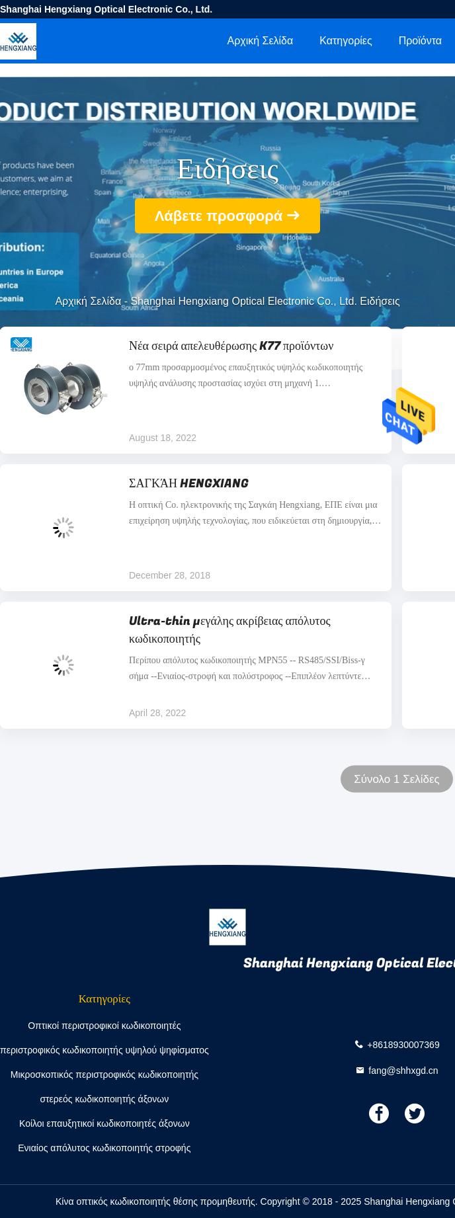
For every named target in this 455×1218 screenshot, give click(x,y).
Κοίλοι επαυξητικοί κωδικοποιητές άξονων (104, 1123)
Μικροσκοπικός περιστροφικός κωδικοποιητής (104, 1074)
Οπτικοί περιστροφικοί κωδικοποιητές (104, 1025)
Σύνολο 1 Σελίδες (397, 779)
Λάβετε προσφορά (219, 216)
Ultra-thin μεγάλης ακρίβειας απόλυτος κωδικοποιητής (230, 630)
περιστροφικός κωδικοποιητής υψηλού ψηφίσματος (104, 1050)
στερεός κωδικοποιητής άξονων (104, 1099)
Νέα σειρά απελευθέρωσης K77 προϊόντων (231, 346)
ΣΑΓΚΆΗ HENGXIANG (189, 484)
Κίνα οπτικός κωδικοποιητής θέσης (127, 1201)
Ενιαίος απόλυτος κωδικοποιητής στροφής (104, 1148)
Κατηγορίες (345, 40)
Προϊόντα (420, 40)
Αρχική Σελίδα (260, 40)
